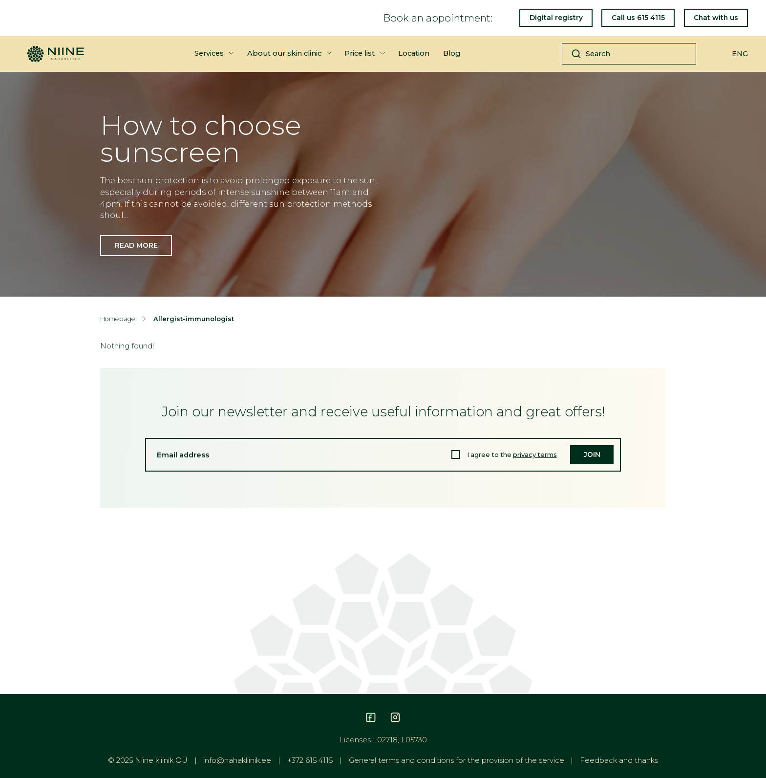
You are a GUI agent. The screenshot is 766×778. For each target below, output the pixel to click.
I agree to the (512, 454)
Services (209, 53)
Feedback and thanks (619, 760)
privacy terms (535, 454)
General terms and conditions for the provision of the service (456, 760)
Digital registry (556, 18)
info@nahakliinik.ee (237, 760)
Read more (136, 245)
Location (413, 53)
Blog (451, 53)
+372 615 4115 (310, 760)
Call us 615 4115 (638, 18)
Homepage (117, 319)
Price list (359, 53)
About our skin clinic (284, 53)
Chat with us (716, 18)
